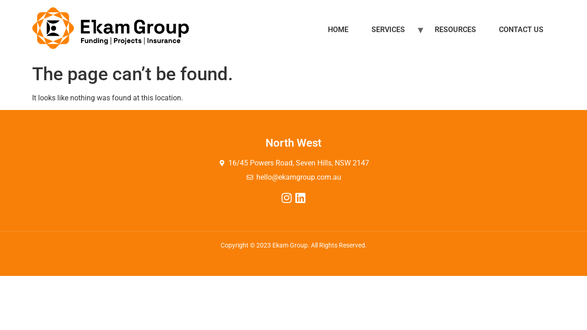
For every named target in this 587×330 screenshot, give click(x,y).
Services (388, 29)
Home (338, 29)
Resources (455, 29)
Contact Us (521, 29)
